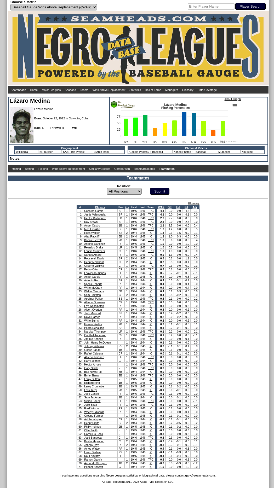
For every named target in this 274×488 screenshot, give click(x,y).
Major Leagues (51, 89)
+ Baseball (156, 151)
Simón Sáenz (92, 401)
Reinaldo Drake (93, 247)
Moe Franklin (92, 229)
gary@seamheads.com (200, 475)
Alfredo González (94, 302)
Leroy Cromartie (94, 386)
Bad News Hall (93, 371)
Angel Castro (92, 225)
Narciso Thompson (95, 331)
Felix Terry (90, 390)
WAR (161, 207)
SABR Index (101, 151)
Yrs (127, 207)
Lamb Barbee (92, 452)
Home (34, 89)
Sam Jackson (92, 397)
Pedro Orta (91, 269)
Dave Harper (92, 316)
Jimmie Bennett (93, 338)
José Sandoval (93, 437)
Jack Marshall (92, 313)
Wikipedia (22, 151)
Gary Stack (91, 368)
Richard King (92, 382)
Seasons (70, 89)
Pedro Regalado (94, 327)
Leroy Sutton (92, 379)
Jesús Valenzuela (95, 214)
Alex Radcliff (91, 236)
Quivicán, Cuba (78, 118)
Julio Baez (90, 404)
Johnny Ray (91, 444)
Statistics (135, 89)
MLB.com (224, 151)
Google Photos (138, 151)
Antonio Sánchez (94, 243)
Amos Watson (92, 448)
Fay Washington (94, 305)
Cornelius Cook (93, 433)
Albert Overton (93, 309)
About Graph (233, 99)
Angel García (92, 276)
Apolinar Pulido (93, 298)
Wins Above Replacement (109, 89)
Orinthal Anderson (95, 335)
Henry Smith (91, 423)
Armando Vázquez (95, 463)
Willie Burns (91, 320)
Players (100, 207)
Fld (178, 207)
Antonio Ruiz (92, 280)
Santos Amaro (92, 254)
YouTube (247, 151)
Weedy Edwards (94, 412)
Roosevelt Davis (94, 258)
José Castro (91, 393)
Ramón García (93, 459)
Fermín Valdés (93, 324)
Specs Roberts (93, 284)
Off (170, 207)
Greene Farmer (93, 415)
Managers (171, 89)
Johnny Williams (94, 346)
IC (151, 232)
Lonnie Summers (94, 251)
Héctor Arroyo (92, 364)
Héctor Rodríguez (95, 218)
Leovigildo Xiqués (95, 273)
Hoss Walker (92, 232)
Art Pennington (93, 419)
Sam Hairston (92, 295)
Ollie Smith (91, 430)
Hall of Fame (153, 89)
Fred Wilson (91, 408)
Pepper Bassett (93, 466)
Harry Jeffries (92, 360)
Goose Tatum (92, 349)
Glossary (187, 89)
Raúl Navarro (92, 455)
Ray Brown (91, 221)
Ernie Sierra (91, 375)
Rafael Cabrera (93, 353)
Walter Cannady (94, 291)
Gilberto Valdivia (94, 265)
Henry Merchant (94, 262)
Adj (194, 207)
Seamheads (18, 89)
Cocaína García (94, 210)
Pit (186, 207)
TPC (151, 210)
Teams (84, 89)
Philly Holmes (92, 426)
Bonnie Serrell (92, 240)
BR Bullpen (46, 151)
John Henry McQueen (97, 342)
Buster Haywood (94, 441)
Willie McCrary (93, 287)
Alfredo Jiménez (94, 357)
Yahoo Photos (182, 151)
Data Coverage (207, 89)
